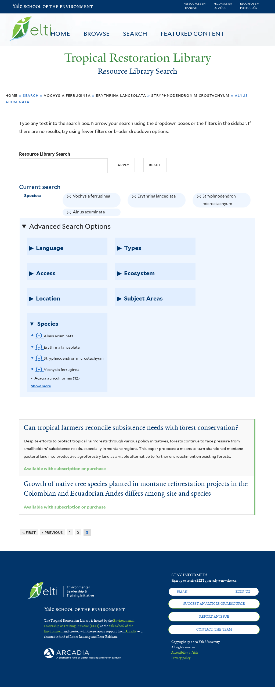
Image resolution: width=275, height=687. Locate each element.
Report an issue (214, 616)
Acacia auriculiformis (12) (57, 378)
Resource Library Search (44, 154)
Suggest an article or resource (214, 604)
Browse (97, 34)
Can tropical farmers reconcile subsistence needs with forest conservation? (131, 427)
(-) (70, 200)
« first (29, 532)
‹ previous (52, 532)
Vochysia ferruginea (67, 95)
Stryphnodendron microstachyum (190, 95)
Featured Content (193, 34)
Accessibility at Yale (184, 652)
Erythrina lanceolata (121, 95)
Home (60, 34)
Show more (41, 386)
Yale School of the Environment (26, 6)
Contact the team (214, 629)
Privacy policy (180, 658)
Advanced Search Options (70, 226)
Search (135, 34)
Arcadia (130, 631)
